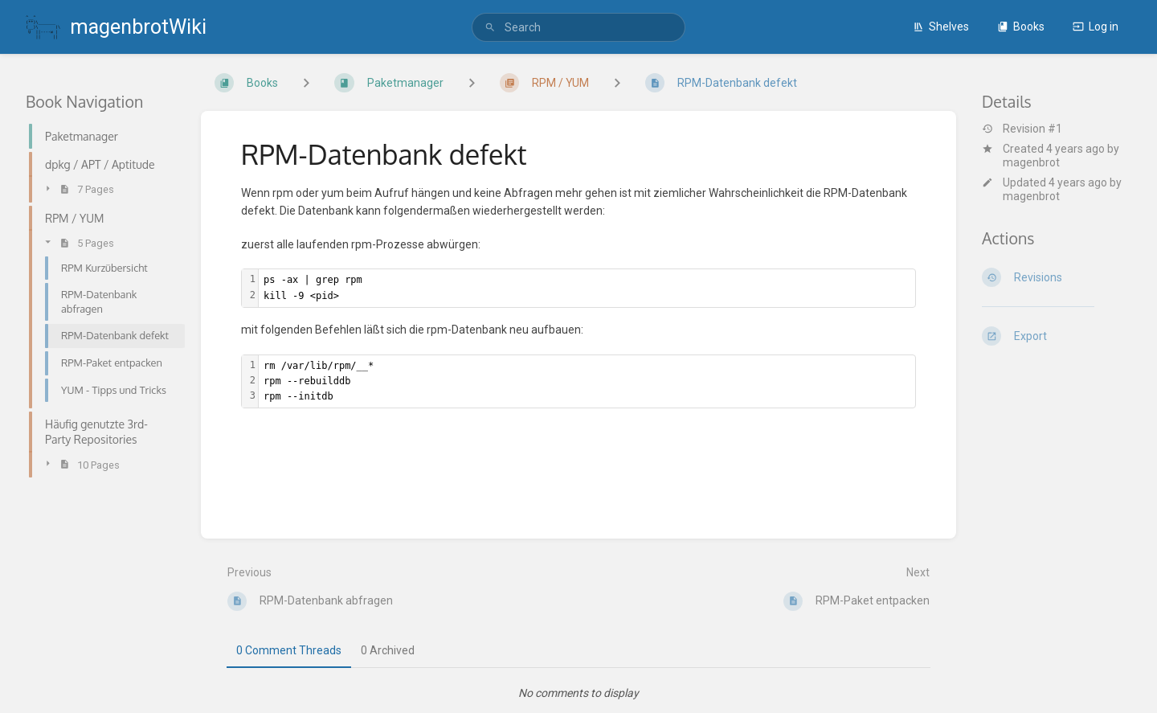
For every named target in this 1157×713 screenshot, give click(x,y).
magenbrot (1031, 162)
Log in (1095, 26)
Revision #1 (1022, 128)
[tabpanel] (578, 693)
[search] (578, 27)
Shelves (941, 26)
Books (1021, 26)
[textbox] (587, 287)
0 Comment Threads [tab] (288, 650)
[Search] (490, 28)
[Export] (1056, 336)
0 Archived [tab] (388, 650)
